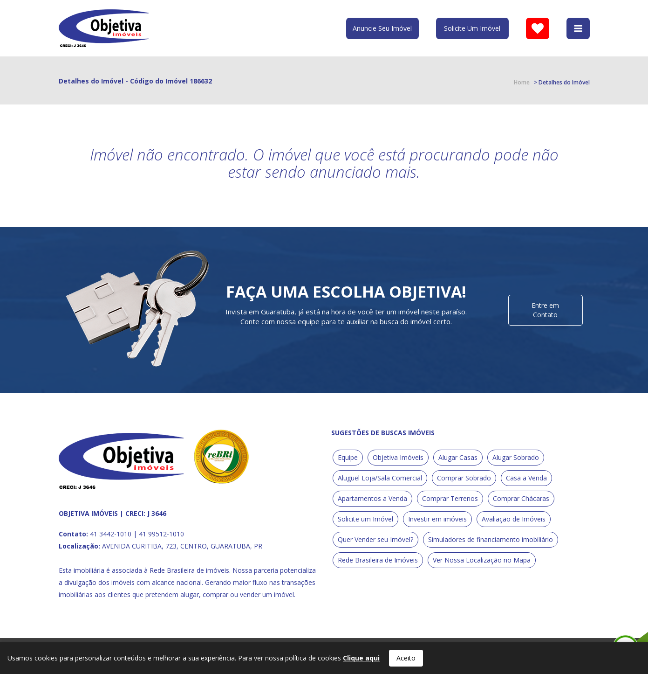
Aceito (406, 657)
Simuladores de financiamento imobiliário (490, 539)
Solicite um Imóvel (365, 518)
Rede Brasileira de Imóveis (378, 560)
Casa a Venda (526, 477)
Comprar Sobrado (464, 477)
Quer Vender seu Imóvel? (375, 539)
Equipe (348, 457)
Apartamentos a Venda (372, 498)
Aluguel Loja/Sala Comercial (380, 477)
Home (522, 82)
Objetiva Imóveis (398, 457)
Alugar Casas (457, 457)
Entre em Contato (545, 310)
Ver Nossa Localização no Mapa (482, 560)
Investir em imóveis (437, 518)
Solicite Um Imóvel (472, 28)
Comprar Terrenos (450, 498)
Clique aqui (361, 657)
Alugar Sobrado (515, 457)
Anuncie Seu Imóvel (382, 28)
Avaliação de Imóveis (514, 518)
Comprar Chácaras (521, 498)
